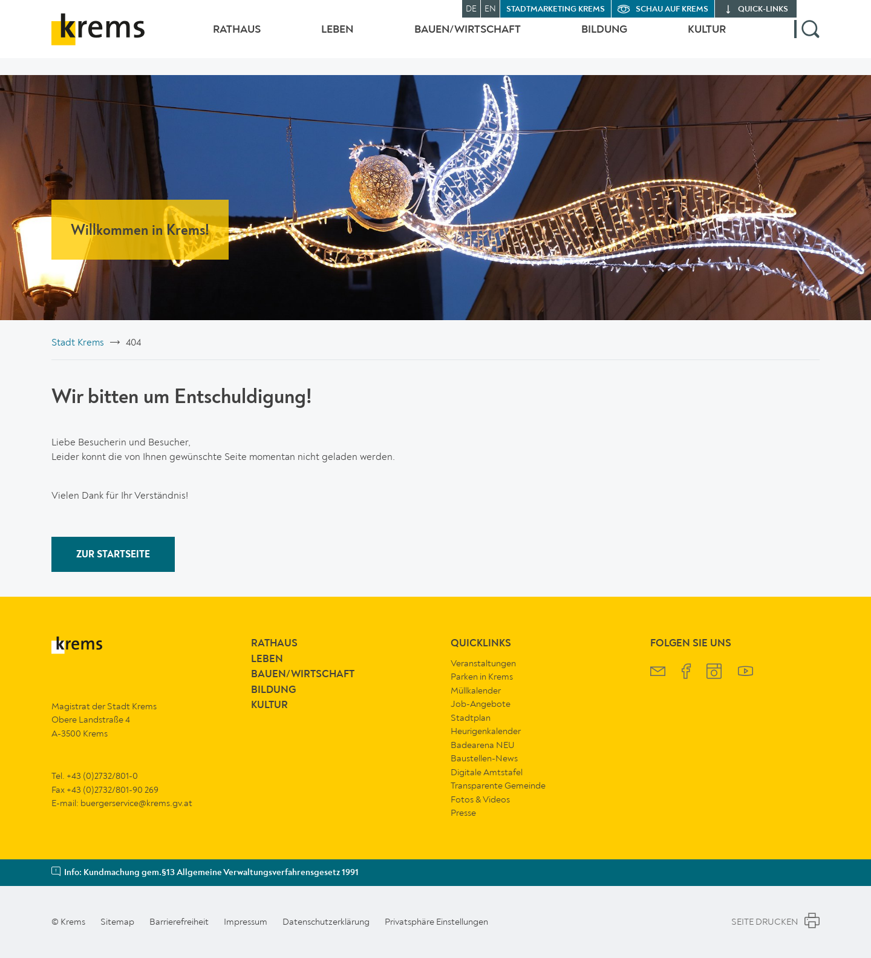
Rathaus (213, 38)
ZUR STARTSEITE (113, 555)
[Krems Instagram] (714, 672)
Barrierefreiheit (179, 921)
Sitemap (117, 921)
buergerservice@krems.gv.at (136, 803)
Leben (319, 38)
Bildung (598, 38)
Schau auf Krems (672, 9)
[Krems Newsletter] (657, 672)
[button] (807, 38)
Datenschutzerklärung (326, 921)
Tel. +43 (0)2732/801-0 (94, 775)
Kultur (707, 38)
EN (490, 9)
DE (471, 9)
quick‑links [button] (763, 9)
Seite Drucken (775, 922)
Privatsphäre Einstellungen (436, 921)
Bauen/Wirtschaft (455, 38)
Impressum (245, 921)
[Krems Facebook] (686, 672)
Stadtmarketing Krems (555, 9)
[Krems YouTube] (745, 672)
